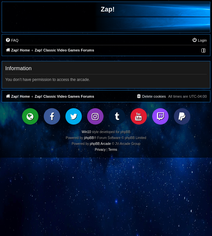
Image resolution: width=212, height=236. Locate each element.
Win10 (86, 132)
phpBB (89, 138)
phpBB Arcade (100, 144)
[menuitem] (11, 40)
